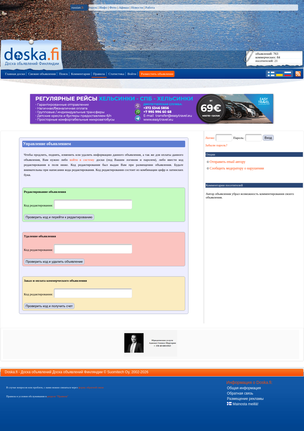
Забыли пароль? (216, 145)
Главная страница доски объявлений (32, 53)
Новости (137, 7)
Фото (112, 7)
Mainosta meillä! (242, 404)
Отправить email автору (226, 162)
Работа (150, 7)
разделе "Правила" (57, 396)
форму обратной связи (90, 387)
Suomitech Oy (118, 372)
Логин (209, 138)
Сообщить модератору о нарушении (235, 168)
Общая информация (244, 388)
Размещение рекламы (245, 399)
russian (77, 7)
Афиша (124, 7)
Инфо (103, 7)
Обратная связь (240, 393)
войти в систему (82, 159)
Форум (92, 7)
